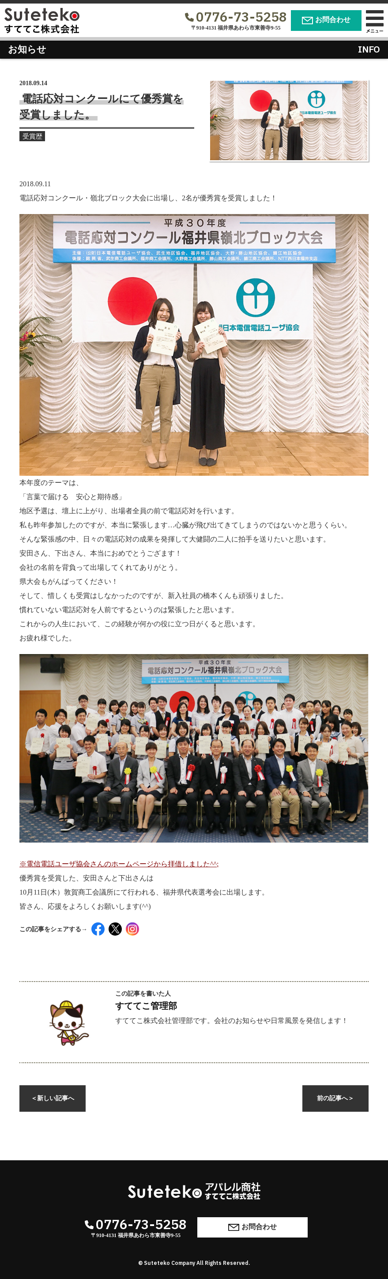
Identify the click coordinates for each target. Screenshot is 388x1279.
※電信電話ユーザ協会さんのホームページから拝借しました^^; (194, 760)
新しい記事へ (52, 1098)
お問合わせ (326, 20)
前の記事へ (335, 1098)
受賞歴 (36, 137)
